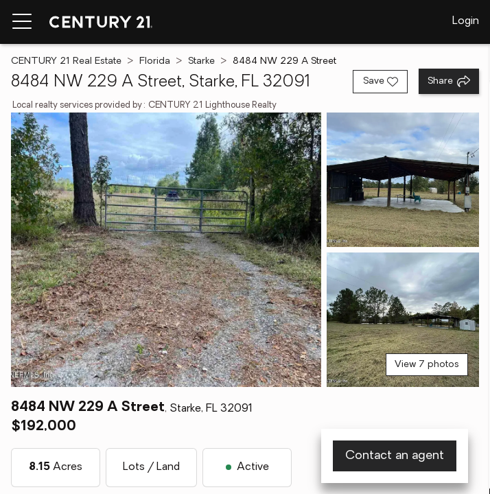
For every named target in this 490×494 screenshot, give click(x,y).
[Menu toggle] (22, 22)
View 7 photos (427, 365)
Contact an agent (394, 455)
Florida (154, 61)
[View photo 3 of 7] (403, 319)
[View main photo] (166, 250)
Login (465, 21)
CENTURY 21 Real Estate (66, 61)
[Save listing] (380, 81)
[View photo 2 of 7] (403, 180)
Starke (201, 61)
